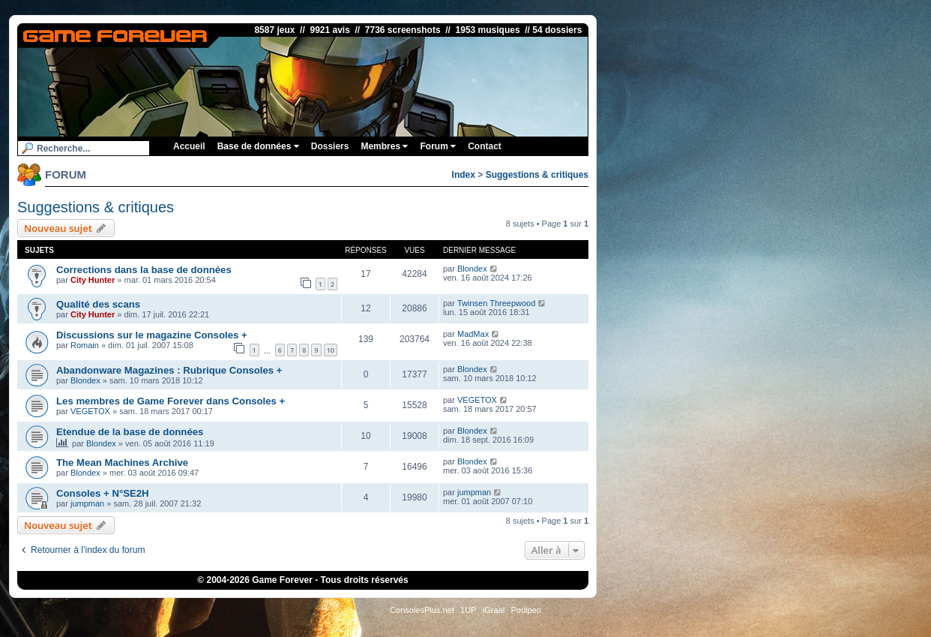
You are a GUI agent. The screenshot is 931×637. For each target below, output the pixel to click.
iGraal (493, 609)
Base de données (258, 146)
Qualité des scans (98, 304)
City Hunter (92, 279)
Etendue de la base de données (129, 431)
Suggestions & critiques (537, 175)
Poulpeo (526, 609)
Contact (484, 146)
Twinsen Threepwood (496, 303)
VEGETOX (90, 411)
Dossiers (330, 146)
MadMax (473, 333)
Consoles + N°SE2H (102, 493)
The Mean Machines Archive (122, 462)
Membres (384, 146)
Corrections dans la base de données (144, 269)
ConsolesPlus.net (422, 609)
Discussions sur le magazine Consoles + (151, 335)
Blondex (472, 268)
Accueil (189, 146)
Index (463, 175)
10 (330, 350)
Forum (438, 146)
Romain (84, 345)
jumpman (87, 503)
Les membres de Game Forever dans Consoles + (170, 401)
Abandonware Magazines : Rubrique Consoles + (169, 370)
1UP (468, 609)
